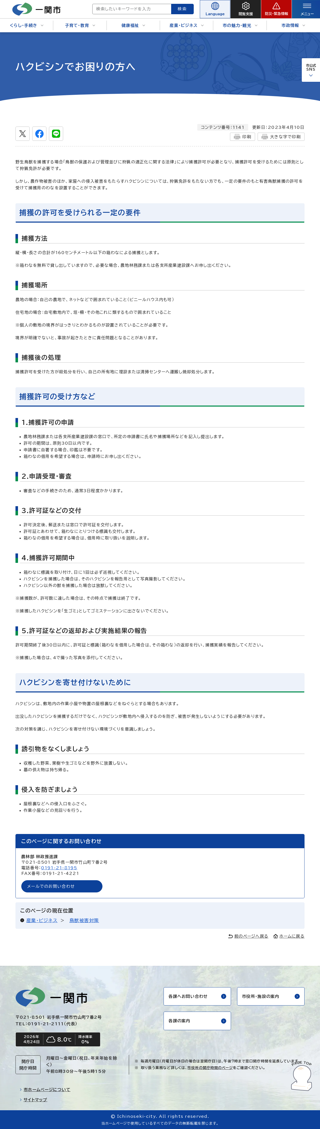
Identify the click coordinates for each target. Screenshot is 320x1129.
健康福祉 (133, 25)
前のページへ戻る (248, 936)
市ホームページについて (45, 1090)
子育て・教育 (80, 25)
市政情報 (293, 25)
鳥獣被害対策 (84, 920)
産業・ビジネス (187, 25)
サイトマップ (33, 1100)
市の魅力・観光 (240, 25)
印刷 (242, 136)
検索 (182, 9)
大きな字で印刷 (281, 136)
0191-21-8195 (59, 868)
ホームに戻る (289, 936)
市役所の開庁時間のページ (210, 1068)
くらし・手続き (26, 25)
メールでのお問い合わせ (51, 886)
